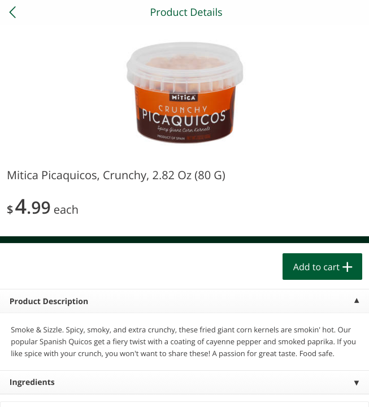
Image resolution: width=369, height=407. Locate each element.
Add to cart (316, 267)
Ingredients (32, 382)
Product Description (49, 301)
